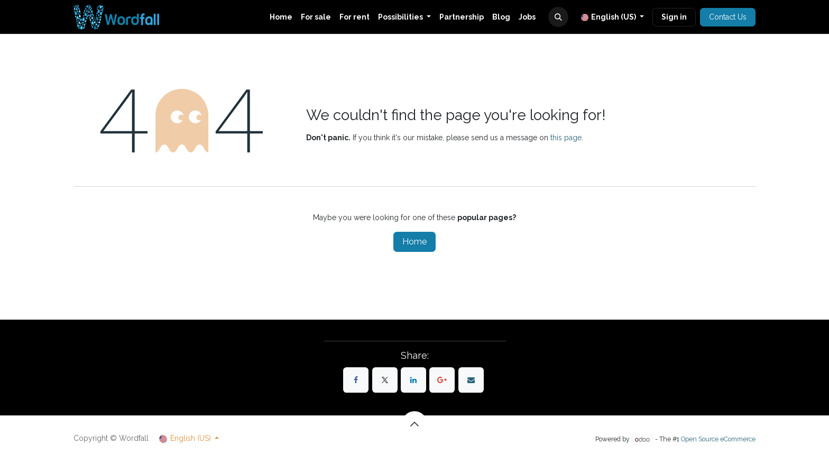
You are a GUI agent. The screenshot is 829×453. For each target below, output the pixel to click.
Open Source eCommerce (718, 439)
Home (414, 242)
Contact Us (728, 17)
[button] (558, 17)
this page (566, 137)
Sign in (674, 17)
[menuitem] (281, 17)
